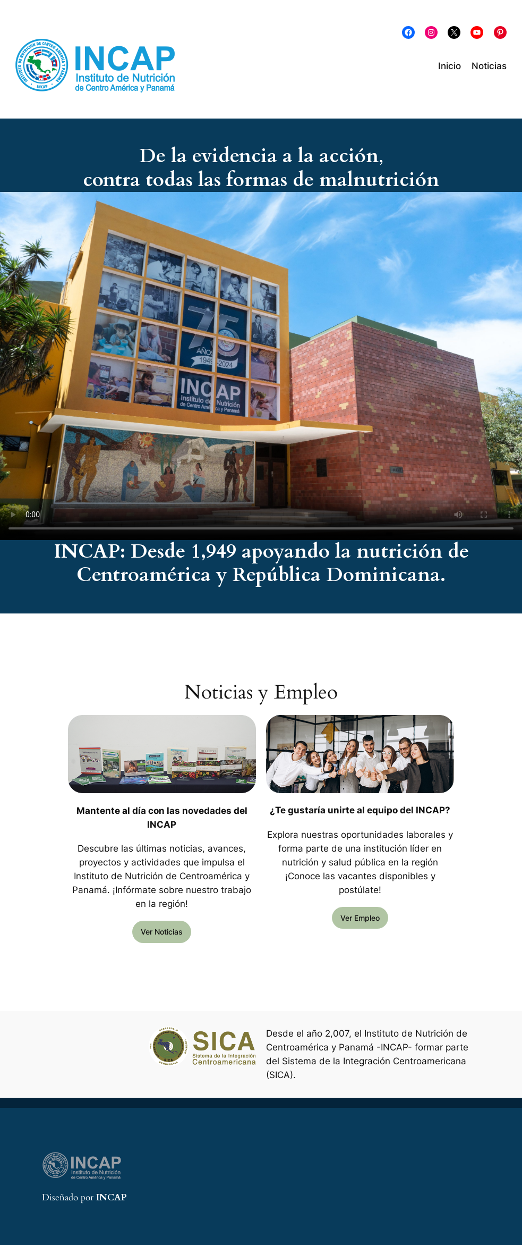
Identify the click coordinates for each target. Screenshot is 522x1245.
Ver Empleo (360, 917)
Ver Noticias (162, 931)
